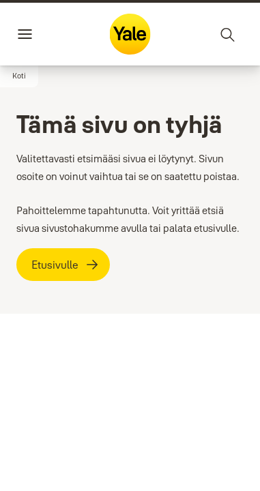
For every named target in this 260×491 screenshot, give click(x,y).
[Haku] (228, 34)
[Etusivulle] (63, 264)
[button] (19, 76)
